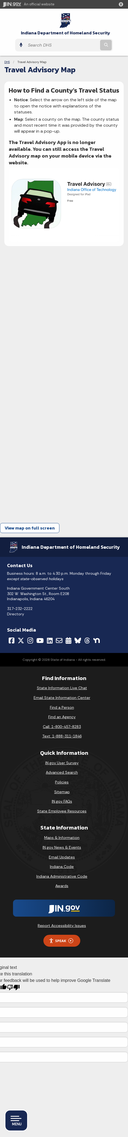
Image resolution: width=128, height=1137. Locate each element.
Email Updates (62, 857)
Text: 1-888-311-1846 (62, 736)
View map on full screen (30, 528)
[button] (122, 4)
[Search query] (62, 45)
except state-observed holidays (35, 579)
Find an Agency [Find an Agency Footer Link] (62, 716)
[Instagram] (30, 640)
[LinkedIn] (50, 640)
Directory (15, 614)
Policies (62, 782)
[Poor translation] (13, 987)
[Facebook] (11, 640)
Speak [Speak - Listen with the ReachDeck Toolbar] (61, 940)
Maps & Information (61, 837)
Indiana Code (62, 866)
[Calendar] (68, 640)
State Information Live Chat (62, 687)
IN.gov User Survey (62, 762)
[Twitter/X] (21, 640)
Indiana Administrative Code (61, 876)
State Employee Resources (62, 811)
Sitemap (62, 791)
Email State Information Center (62, 697)
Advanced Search (62, 772)
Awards (61, 885)
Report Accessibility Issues (62, 925)
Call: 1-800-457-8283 (62, 726)
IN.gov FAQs (62, 801)
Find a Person (62, 707)
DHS (7, 62)
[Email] (59, 640)
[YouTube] (40, 640)
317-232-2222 (20, 608)
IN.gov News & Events (62, 847)
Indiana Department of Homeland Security (65, 32)
